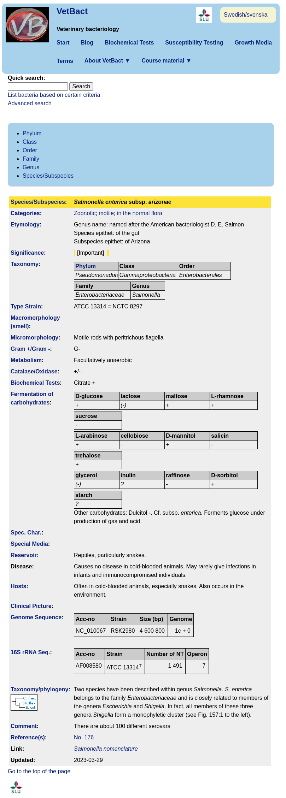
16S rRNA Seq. (30, 652)
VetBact (72, 11)
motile (106, 213)
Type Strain (26, 306)
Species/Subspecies (48, 176)
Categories (25, 213)
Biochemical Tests (129, 43)
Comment (24, 726)
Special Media (29, 544)
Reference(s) (28, 737)
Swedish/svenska (246, 15)
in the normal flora (139, 213)
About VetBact (107, 61)
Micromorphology (34, 338)
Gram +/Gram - (30, 349)
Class (30, 142)
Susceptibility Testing (194, 43)
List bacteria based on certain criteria (54, 95)
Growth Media (253, 43)
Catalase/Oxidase (34, 371)
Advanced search (30, 103)
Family (31, 159)
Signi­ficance (27, 253)
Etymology (25, 224)
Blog (87, 43)
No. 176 (84, 737)
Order (30, 150)
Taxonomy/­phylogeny (39, 689)
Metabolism (26, 360)
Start (63, 43)
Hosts (18, 586)
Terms (65, 61)
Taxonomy (25, 264)
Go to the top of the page (39, 771)
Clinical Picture (31, 606)
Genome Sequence (36, 617)
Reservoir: (25, 555)
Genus (31, 167)
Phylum (32, 133)
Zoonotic (84, 213)
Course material (166, 61)
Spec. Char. (26, 533)
